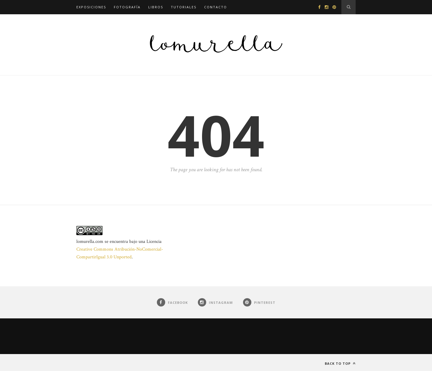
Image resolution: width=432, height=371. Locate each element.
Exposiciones (91, 7)
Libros (155, 7)
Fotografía (127, 7)
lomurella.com (89, 241)
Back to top (340, 363)
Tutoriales (183, 7)
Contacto (215, 7)
